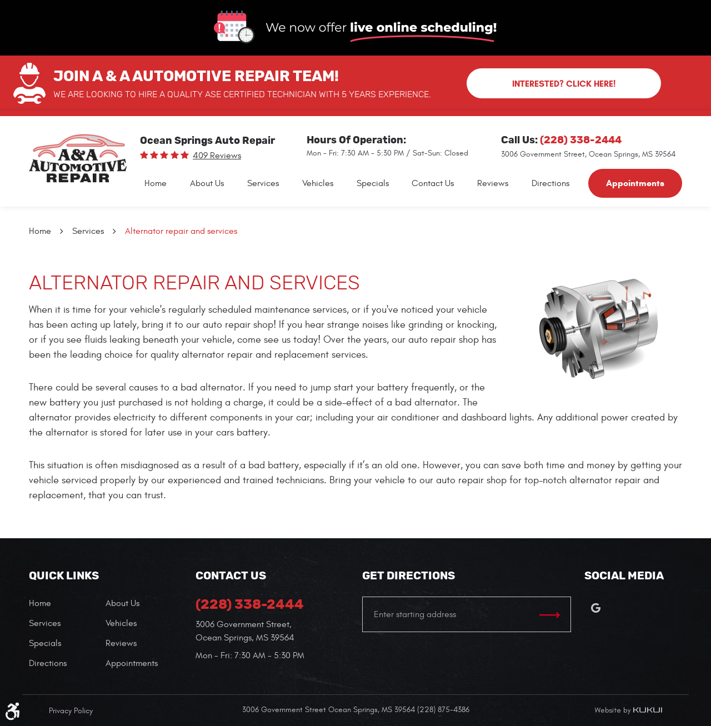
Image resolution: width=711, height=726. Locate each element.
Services (263, 183)
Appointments (635, 183)
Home (155, 183)
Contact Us (433, 183)
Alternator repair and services (181, 231)
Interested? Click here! (563, 83)
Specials (373, 183)
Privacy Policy (71, 710)
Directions (550, 183)
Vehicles (317, 183)
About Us (207, 183)
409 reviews (217, 155)
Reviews (492, 183)
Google (595, 608)
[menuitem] (155, 183)
